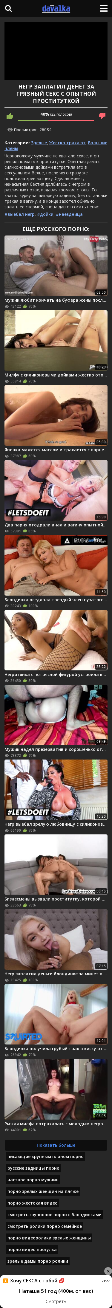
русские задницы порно (33, 1168)
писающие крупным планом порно (45, 1156)
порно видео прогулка (32, 1249)
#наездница (69, 214)
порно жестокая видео (32, 1203)
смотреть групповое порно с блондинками (54, 1214)
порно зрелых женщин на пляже (43, 1191)
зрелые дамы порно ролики (37, 1261)
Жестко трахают (67, 142)
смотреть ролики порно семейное (44, 1226)
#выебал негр (19, 214)
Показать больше (56, 1145)
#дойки (45, 214)
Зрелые (39, 142)
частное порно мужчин (33, 1180)
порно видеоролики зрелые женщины (49, 1238)
